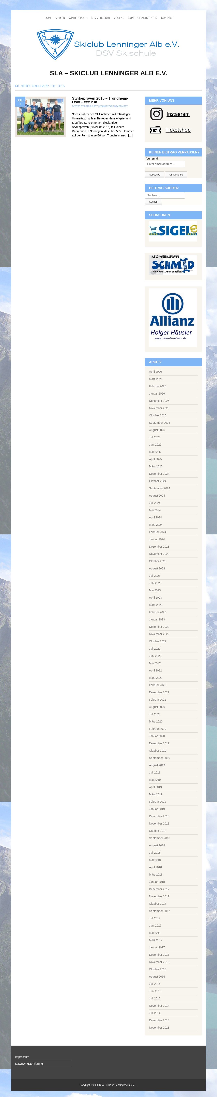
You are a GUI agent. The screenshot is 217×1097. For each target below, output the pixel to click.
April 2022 (155, 670)
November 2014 (159, 1005)
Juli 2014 (154, 1013)
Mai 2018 (155, 860)
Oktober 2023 (157, 561)
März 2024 (155, 524)
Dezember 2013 (159, 1020)
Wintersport (78, 18)
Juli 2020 (154, 714)
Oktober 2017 (157, 903)
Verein (60, 18)
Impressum (22, 1057)
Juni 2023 (155, 583)
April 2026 (155, 371)
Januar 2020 (157, 736)
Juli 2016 (154, 983)
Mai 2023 (155, 590)
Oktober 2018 (157, 830)
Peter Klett (91, 106)
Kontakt (167, 18)
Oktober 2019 (157, 750)
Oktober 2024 (157, 481)
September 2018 (159, 838)
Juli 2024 (154, 502)
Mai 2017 (155, 932)
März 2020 (155, 721)
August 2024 (157, 495)
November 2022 (159, 634)
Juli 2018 (154, 852)
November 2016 (159, 962)
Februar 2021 (157, 699)
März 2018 (155, 874)
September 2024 (159, 488)
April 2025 (155, 459)
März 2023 (155, 604)
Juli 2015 (154, 998)
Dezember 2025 (159, 400)
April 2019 (155, 787)
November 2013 (159, 1027)
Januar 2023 (157, 619)
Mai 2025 (155, 451)
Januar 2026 (157, 393)
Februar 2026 (157, 386)
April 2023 (155, 597)
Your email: (152, 158)
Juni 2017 (155, 925)
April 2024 (155, 517)
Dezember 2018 (159, 816)
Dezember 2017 (159, 889)
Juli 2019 (154, 772)
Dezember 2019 (159, 743)
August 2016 (157, 976)
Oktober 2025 (157, 415)
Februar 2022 (157, 685)
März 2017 (155, 940)
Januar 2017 (157, 947)
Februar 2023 (157, 612)
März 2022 (155, 677)
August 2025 (157, 430)
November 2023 (159, 553)
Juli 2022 (154, 648)
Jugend (119, 18)
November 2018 (159, 823)
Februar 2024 (157, 532)
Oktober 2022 (157, 641)
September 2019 (159, 758)
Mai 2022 (155, 663)
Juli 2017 (154, 918)
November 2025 (159, 408)
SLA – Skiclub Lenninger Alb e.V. (108, 73)
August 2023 (157, 568)
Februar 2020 (157, 728)
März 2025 (155, 466)
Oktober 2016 (157, 969)
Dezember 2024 (159, 473)
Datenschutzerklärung (29, 1063)
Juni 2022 (155, 656)
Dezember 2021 (159, 692)
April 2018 (155, 867)
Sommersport (100, 18)
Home (48, 18)
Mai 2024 (155, 510)
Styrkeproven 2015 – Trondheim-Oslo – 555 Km (100, 100)
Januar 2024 (157, 539)
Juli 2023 (154, 575)
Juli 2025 (154, 437)
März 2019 (155, 794)
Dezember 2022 (159, 626)
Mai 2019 (155, 779)
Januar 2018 (157, 881)
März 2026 (155, 379)
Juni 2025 (155, 444)
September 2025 (159, 422)
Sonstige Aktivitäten (142, 18)
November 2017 (159, 896)
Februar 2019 (157, 801)
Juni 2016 (155, 991)
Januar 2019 (157, 809)
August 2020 (157, 707)
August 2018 (157, 845)
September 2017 (159, 911)
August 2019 (157, 765)
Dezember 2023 (159, 546)
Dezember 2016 (159, 954)
